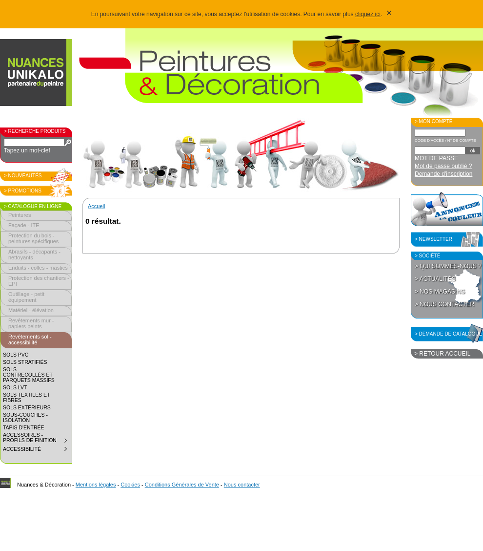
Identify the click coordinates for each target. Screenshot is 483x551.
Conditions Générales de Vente (182, 484)
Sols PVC (15, 355)
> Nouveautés (23, 175)
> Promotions (22, 190)
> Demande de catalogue (448, 334)
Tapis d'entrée (23, 427)
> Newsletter (433, 239)
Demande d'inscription (443, 173)
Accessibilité (37, 450)
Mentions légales (96, 484)
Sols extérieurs (27, 407)
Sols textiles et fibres (26, 397)
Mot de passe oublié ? (443, 166)
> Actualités (435, 279)
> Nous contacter (444, 304)
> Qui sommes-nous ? (448, 266)
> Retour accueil (442, 353)
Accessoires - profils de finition (37, 438)
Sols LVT (15, 387)
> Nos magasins (440, 291)
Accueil (96, 206)
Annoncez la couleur (447, 209)
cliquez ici (368, 14)
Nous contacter (242, 484)
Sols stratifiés (25, 362)
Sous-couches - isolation (25, 417)
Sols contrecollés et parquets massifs (29, 375)
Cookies (130, 484)
